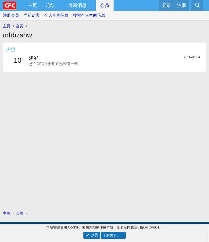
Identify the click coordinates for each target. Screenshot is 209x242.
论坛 (50, 5)
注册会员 (11, 15)
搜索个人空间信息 (89, 15)
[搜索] (197, 5)
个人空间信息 (56, 15)
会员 (104, 5)
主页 (32, 5)
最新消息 (77, 5)
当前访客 (32, 15)
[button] (59, 5)
